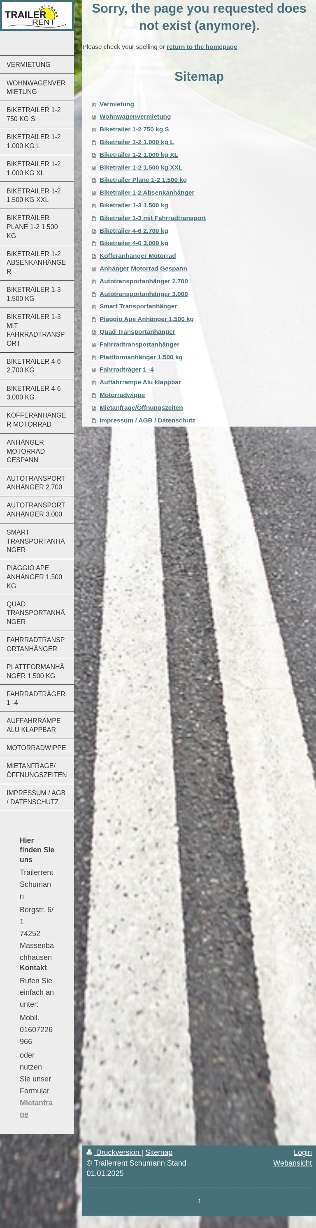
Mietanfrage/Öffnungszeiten (141, 407)
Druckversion (113, 1152)
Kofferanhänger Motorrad (138, 255)
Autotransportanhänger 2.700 (144, 281)
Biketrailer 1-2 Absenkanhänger (147, 192)
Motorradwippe (122, 394)
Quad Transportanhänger (137, 331)
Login (303, 1152)
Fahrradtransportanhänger (139, 344)
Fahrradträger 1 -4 (127, 369)
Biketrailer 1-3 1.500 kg (134, 205)
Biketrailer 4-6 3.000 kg (134, 242)
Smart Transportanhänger (138, 306)
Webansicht (292, 1163)
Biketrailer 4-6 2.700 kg (134, 230)
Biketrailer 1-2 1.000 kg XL (139, 154)
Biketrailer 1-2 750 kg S (134, 129)
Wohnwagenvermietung (135, 116)
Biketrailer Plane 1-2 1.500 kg (143, 179)
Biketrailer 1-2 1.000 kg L (137, 141)
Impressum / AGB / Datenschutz (147, 420)
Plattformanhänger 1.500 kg (141, 356)
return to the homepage (202, 46)
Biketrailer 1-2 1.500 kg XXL (141, 167)
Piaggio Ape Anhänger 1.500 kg (147, 318)
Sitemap (158, 1152)
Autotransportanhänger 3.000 (144, 293)
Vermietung (117, 104)
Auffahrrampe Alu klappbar (140, 382)
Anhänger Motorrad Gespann (143, 268)
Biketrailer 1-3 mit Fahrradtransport (153, 217)
